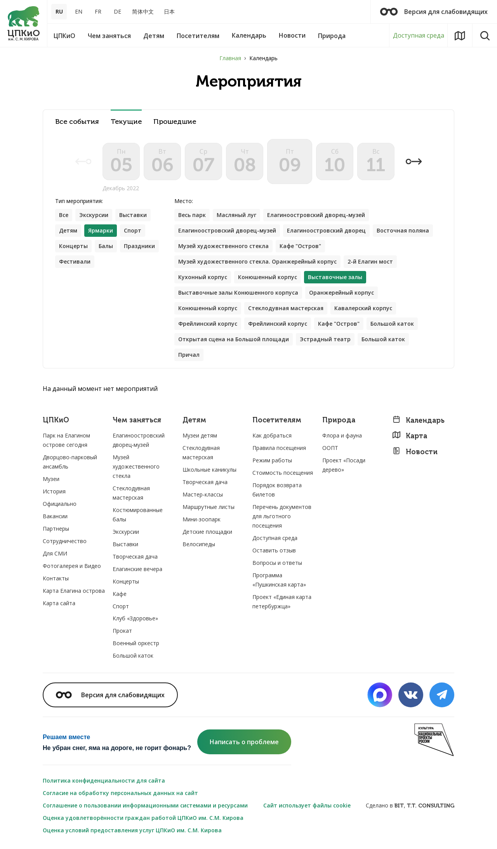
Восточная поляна (403, 230)
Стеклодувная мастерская (285, 308)
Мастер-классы (202, 494)
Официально (59, 503)
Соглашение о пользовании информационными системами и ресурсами (145, 805)
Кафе (120, 593)
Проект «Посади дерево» (343, 465)
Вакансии (55, 516)
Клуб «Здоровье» (135, 618)
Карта (409, 435)
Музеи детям (199, 435)
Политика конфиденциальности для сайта (104, 780)
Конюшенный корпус (267, 277)
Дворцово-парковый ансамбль (70, 461)
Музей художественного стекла (223, 246)
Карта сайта (59, 603)
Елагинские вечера (137, 569)
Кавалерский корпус (363, 308)
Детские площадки (207, 531)
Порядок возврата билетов (277, 489)
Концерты (73, 246)
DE (117, 11)
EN (78, 11)
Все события (77, 122)
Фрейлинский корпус (207, 323)
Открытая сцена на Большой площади (233, 339)
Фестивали (74, 261)
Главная (230, 58)
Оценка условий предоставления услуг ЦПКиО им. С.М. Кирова (132, 830)
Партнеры (56, 528)
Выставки (133, 215)
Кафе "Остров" (300, 246)
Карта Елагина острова (74, 590)
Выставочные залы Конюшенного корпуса (238, 292)
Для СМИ (55, 553)
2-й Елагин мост (370, 261)
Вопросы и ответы (277, 562)
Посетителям (276, 420)
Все (63, 215)
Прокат (122, 630)
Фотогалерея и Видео (72, 565)
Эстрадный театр (325, 339)
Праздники (139, 246)
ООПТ (330, 447)
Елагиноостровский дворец (326, 230)
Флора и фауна (342, 435)
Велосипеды (198, 544)
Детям (68, 230)
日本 (169, 11)
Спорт (132, 230)
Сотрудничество (65, 541)
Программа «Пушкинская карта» (279, 579)
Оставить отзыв (274, 550)
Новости (415, 451)
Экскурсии (93, 215)
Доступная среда (418, 35)
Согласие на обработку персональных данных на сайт (120, 793)
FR (98, 11)
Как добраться (272, 435)
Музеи (51, 479)
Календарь (418, 420)
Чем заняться (137, 420)
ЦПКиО (56, 420)
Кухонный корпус (202, 277)
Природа (338, 420)
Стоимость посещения (282, 472)
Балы (106, 246)
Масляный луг (236, 215)
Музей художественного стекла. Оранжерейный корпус (257, 261)
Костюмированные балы (138, 514)
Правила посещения (279, 447)
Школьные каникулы (209, 469)
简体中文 (143, 11)
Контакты (56, 578)
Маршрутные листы (208, 506)
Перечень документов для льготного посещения (281, 516)
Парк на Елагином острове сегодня (66, 440)
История (54, 491)
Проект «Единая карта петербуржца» (281, 601)
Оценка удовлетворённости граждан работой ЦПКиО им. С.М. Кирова (143, 817)
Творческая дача (135, 556)
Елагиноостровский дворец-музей (316, 215)
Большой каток (392, 323)
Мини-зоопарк (201, 519)
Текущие (126, 122)
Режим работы (272, 460)
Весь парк (192, 215)
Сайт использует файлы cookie (307, 805)
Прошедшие (174, 122)
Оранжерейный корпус (341, 292)
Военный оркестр (136, 643)
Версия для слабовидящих (434, 11)
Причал (189, 354)
